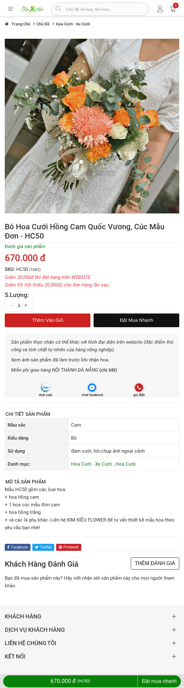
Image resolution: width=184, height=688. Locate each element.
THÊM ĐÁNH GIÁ (155, 563)
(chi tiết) (108, 370)
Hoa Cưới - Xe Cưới (91, 464)
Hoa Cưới (125, 464)
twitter (43, 547)
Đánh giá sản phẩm (25, 246)
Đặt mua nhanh (136, 320)
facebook (17, 547)
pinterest (69, 547)
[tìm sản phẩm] (58, 9)
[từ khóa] (107, 9)
